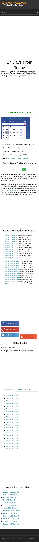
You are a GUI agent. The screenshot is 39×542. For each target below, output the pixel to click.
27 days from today (11, 237)
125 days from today (11, 245)
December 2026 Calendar (11, 518)
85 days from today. (12, 433)
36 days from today (11, 239)
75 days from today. (12, 427)
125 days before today (12, 271)
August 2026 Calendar (10, 508)
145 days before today (12, 276)
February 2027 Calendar (11, 524)
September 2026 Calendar (11, 511)
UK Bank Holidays (29, 538)
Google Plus (12, 329)
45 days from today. (12, 411)
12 (28, 132)
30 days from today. (12, 403)
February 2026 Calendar (11, 492)
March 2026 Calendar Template (17, 158)
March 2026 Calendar (10, 494)
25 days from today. (12, 401)
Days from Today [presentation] (8, 389)
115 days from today (11, 243)
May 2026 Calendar (9, 500)
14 (28, 138)
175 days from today (11, 253)
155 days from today (11, 251)
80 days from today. (12, 430)
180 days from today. (12, 446)
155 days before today (12, 278)
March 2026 (16, 118)
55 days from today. (12, 417)
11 (28, 130)
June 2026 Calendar (9, 503)
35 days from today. (12, 406)
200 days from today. (12, 449)
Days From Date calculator (9, 190)
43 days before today (12, 267)
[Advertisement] (19, 37)
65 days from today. (12, 422)
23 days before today (12, 261)
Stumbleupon (30, 336)
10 (28, 127)
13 (28, 135)
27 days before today (12, 263)
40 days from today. (12, 409)
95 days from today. (12, 438)
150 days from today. (12, 443)
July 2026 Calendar (9, 505)
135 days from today (11, 247)
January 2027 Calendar (10, 521)
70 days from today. (12, 425)
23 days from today (11, 235)
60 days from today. (12, 419)
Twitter (13, 335)
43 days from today (11, 241)
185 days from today (11, 255)
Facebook (13, 323)
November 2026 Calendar (11, 516)
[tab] (8, 389)
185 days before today (12, 282)
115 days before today (12, 269)
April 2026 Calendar (9, 497)
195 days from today (11, 257)
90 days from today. (12, 435)
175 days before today (12, 280)
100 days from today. (12, 441)
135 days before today (12, 274)
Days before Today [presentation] (24, 389)
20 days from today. (12, 398)
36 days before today (12, 265)
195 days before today (12, 284)
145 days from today (11, 249)
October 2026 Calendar (10, 513)
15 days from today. (12, 395)
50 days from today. (12, 414)
